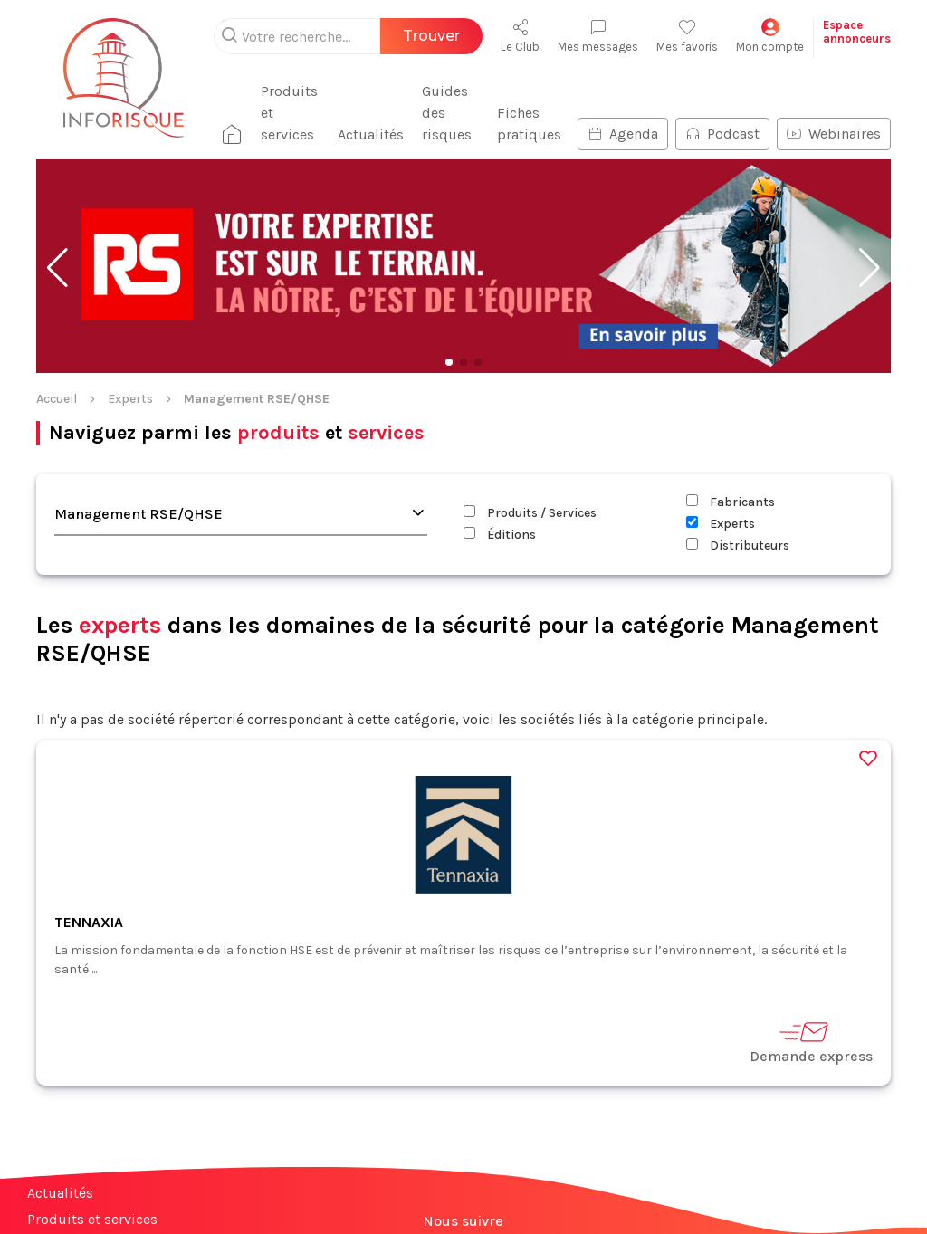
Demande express (811, 1042)
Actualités (371, 134)
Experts (130, 399)
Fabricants (730, 502)
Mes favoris (687, 35)
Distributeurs (737, 545)
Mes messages (598, 35)
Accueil (56, 399)
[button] (57, 268)
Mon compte (770, 35)
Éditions (500, 534)
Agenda (623, 133)
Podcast (722, 133)
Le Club (520, 35)
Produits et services (289, 112)
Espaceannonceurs (857, 31)
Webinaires (834, 133)
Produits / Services (530, 513)
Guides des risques (447, 112)
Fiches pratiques (529, 123)
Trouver (431, 35)
